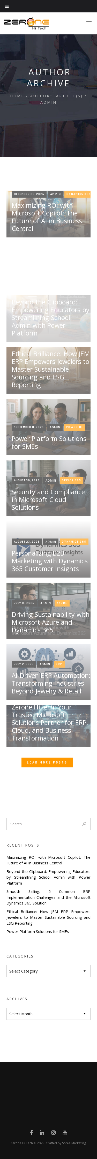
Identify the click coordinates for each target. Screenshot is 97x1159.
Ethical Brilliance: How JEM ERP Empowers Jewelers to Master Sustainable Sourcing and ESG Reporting (48, 917)
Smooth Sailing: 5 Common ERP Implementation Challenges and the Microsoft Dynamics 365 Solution (48, 897)
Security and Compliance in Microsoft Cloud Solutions (48, 559)
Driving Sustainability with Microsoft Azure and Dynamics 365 (50, 681)
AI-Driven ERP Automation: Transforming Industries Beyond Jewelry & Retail (51, 742)
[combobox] (48, 971)
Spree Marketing (74, 1143)
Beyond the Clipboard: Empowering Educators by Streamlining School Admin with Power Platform (48, 877)
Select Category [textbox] (23, 971)
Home (17, 95)
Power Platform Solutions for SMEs (37, 931)
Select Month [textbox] (21, 1013)
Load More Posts (47, 762)
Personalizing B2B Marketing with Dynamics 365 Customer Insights (50, 620)
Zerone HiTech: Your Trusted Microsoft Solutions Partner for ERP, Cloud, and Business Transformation (50, 782)
